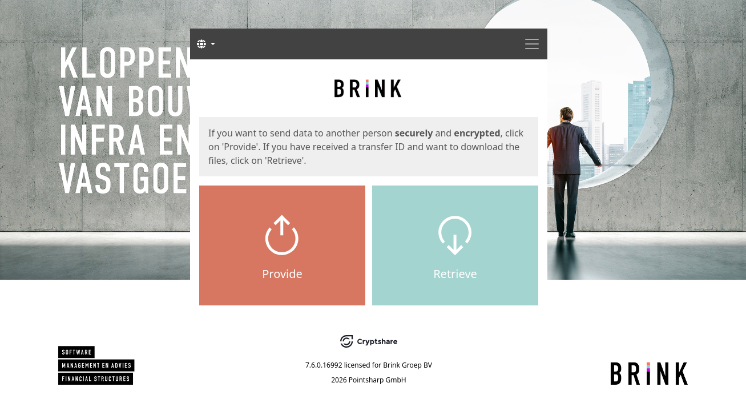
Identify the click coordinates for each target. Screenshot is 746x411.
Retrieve (455, 273)
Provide (282, 273)
